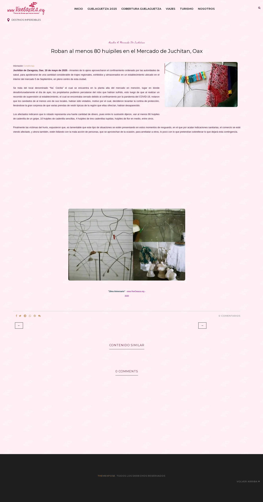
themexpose (106, 475)
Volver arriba (248, 481)
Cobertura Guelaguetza (141, 8)
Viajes (170, 8)
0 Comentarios (229, 315)
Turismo (186, 8)
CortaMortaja (29, 66)
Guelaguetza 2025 (102, 8)
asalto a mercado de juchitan (127, 42)
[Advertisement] (122, 172)
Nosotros (206, 8)
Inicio (78, 8)
